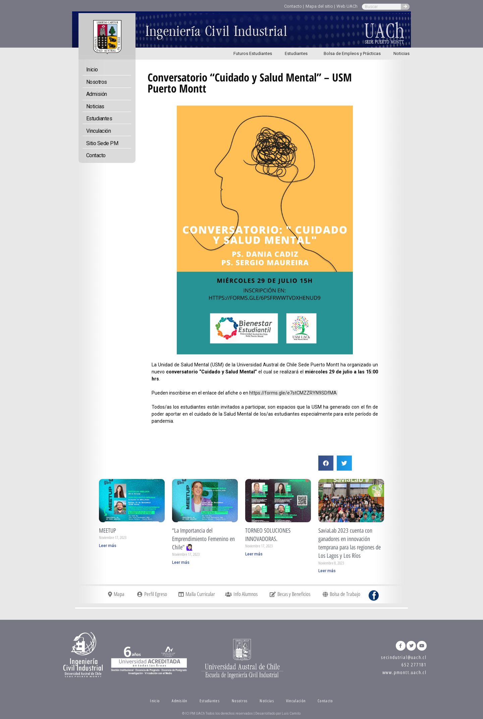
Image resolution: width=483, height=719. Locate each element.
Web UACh (347, 6)
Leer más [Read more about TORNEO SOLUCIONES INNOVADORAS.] (254, 554)
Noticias (401, 53)
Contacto (96, 155)
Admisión (96, 94)
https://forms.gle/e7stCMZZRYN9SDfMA (293, 393)
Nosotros (96, 82)
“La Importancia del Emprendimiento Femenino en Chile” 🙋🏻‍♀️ (203, 539)
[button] (325, 463)
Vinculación (98, 131)
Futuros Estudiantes (252, 53)
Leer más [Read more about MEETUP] (107, 545)
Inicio (92, 69)
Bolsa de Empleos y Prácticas (352, 53)
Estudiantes (298, 53)
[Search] (405, 7)
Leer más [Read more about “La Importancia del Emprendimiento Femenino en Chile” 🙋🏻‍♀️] (181, 562)
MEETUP (107, 530)
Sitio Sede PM (102, 143)
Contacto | (294, 6)
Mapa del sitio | (320, 6)
